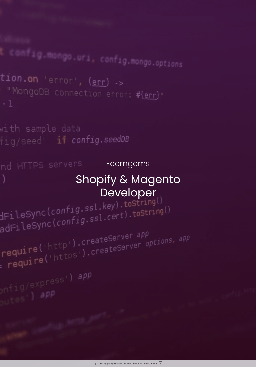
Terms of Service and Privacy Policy (140, 363)
